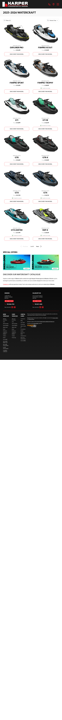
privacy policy (55, 317)
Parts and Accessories (23, 338)
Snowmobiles (6, 325)
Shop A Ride (36, 323)
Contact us (6, 284)
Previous (24, 246)
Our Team (23, 322)
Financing (14, 337)
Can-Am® (5, 339)
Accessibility (23, 340)
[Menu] (58, 4)
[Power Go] (40, 326)
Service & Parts (23, 333)
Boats (4, 329)
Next (39, 246)
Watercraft (5, 327)
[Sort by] (53, 20)
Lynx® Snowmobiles (6, 348)
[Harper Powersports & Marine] (15, 4)
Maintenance (23, 335)
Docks (4, 337)
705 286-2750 (9, 304)
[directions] (53, 4)
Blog (21, 320)
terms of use (31, 319)
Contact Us (23, 318)
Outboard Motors (5, 333)
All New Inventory (5, 319)
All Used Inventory (14, 319)
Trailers (4, 335)
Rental (22, 330)
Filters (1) (7, 20)
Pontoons (5, 330)
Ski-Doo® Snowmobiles (6, 345)
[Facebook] (12, 307)
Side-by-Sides (6, 323)
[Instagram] (15, 307)
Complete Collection (5, 351)
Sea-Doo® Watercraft (5, 342)
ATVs (4, 321)
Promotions (23, 329)
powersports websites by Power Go (47, 321)
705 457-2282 (37, 304)
